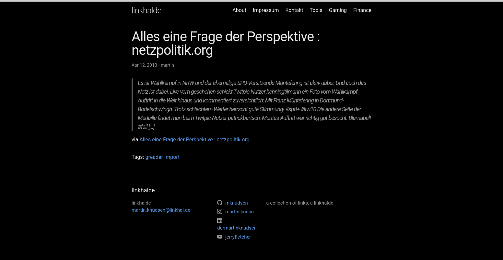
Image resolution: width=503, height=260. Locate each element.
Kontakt (294, 10)
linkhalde (146, 10)
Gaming (338, 10)
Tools (316, 10)
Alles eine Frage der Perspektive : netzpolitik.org (194, 139)
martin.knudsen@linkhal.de (161, 210)
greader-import (162, 157)
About (239, 10)
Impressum (266, 10)
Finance (362, 10)
